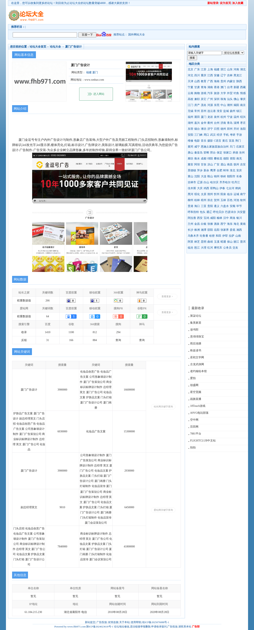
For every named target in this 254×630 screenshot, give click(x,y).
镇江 (239, 111)
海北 (236, 223)
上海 (210, 69)
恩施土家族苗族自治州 (215, 146)
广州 (210, 99)
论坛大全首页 (38, 46)
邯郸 (206, 152)
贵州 (223, 81)
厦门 (203, 116)
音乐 (203, 140)
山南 (238, 235)
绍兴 (243, 116)
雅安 (190, 164)
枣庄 (243, 122)
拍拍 (193, 447)
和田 (218, 235)
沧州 (242, 152)
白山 (206, 182)
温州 (236, 116)
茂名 (203, 105)
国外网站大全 (136, 34)
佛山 (236, 99)
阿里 (190, 241)
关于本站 (124, 622)
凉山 (210, 164)
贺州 (216, 200)
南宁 (243, 194)
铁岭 (223, 176)
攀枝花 (218, 158)
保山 (230, 241)
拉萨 (231, 235)
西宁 (223, 223)
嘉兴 (197, 122)
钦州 (243, 200)
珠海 (223, 99)
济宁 (210, 128)
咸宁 (197, 146)
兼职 (197, 99)
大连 (203, 176)
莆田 (197, 116)
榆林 (219, 217)
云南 (190, 93)
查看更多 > (167, 296)
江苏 (203, 69)
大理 (203, 247)
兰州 (190, 223)
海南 (216, 81)
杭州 (223, 116)
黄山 (190, 176)
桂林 (197, 200)
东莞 (216, 105)
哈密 (212, 235)
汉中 (226, 217)
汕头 (230, 99)
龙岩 (210, 116)
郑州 (230, 128)
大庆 (200, 188)
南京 (243, 105)
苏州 (203, 111)
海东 (230, 223)
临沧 (190, 247)
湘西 (239, 229)
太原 (203, 194)
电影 (197, 140)
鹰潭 (213, 170)
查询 (118, 340)
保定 (219, 152)
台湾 (230, 87)
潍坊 (203, 128)
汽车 (210, 93)
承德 (235, 152)
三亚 (203, 206)
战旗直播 (195, 398)
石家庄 (240, 146)
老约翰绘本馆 (198, 371)
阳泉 (223, 194)
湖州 (190, 122)
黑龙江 (238, 75)
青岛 (230, 122)
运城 (236, 194)
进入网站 (98, 93)
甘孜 (203, 164)
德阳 (226, 158)
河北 (190, 75)
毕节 (239, 206)
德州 (223, 128)
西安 (200, 217)
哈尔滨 (214, 182)
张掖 (210, 223)
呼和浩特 (193, 212)
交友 (235, 247)
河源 (210, 105)
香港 (216, 87)
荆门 (238, 140)
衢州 (210, 122)
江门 (190, 105)
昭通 (223, 241)
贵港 (190, 206)
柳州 (190, 200)
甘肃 (197, 87)
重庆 (203, 75)
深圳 (216, 99)
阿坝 (197, 164)
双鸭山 (214, 188)
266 (47, 300)
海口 (197, 206)
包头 (202, 212)
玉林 (223, 200)
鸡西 (206, 188)
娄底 (232, 229)
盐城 (226, 111)
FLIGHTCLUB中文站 (203, 440)
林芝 (197, 241)
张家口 (227, 152)
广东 (197, 69)
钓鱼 (236, 93)
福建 (216, 69)
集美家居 (195, 322)
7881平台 (195, 433)
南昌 (230, 164)
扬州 (232, 111)
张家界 (224, 229)
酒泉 (216, 223)
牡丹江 (236, 182)
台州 (216, 122)
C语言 (217, 140)
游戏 (203, 93)
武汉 (213, 134)
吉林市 (192, 182)
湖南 (210, 87)
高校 (190, 99)
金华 (203, 122)
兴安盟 (241, 212)
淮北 (232, 170)
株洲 (197, 229)
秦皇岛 (198, 152)
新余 (206, 170)
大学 (223, 93)
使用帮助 (136, 622)
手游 (239, 134)
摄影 (210, 140)
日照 (216, 128)
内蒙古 (231, 81)
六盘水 (224, 206)
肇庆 (243, 99)
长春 (239, 176)
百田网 (194, 426)
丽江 (236, 241)
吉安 (243, 164)
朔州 (210, 194)
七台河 (230, 188)
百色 (230, 200)
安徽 (216, 75)
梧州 (203, 200)
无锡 (190, 111)
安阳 (190, 134)
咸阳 (213, 217)
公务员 (227, 247)
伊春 (222, 188)
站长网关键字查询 (163, 406)
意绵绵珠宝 (197, 336)
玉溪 (216, 241)
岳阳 (216, 229)
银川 (239, 217)
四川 (197, 75)
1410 (47, 332)
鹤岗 (238, 188)
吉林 (230, 75)
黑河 (190, 194)
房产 (197, 105)
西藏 (243, 87)
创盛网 (194, 385)
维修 (190, 140)
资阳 (232, 158)
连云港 (211, 111)
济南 (223, 122)
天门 (232, 146)
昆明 (203, 241)
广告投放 (101, 622)
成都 (203, 158)
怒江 (197, 247)
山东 (230, 69)
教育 (203, 81)
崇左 (210, 200)
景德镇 (192, 170)
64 (47, 316)
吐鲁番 (204, 235)
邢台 (213, 152)
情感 (243, 93)
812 (95, 332)
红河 (210, 247)
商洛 (232, 217)
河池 (236, 200)
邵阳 (210, 229)
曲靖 (210, 241)
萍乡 (200, 170)
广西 (210, 81)
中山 (223, 105)
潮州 (230, 105)
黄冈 (190, 146)
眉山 (223, 164)
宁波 (230, 116)
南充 (239, 158)
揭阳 (236, 105)
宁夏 (190, 87)
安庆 (239, 170)
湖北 (243, 69)
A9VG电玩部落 (199, 412)
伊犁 (225, 235)
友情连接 (113, 622)
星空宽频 (195, 392)
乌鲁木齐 (193, 235)
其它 (203, 99)
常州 (197, 111)
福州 (190, 116)
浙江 (223, 69)
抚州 (236, 164)
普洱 (243, 241)
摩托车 (218, 247)
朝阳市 (231, 176)
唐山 (190, 152)
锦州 (216, 176)
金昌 (197, 223)
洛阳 (243, 128)
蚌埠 (226, 170)
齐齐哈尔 (225, 182)
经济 (219, 134)
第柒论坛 (195, 315)
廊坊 (190, 158)
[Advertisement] (150, 15)
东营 (190, 128)
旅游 (216, 93)
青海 (203, 87)
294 (118, 332)
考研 (232, 134)
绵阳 (210, 158)
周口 (206, 134)
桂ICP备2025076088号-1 (155, 622)
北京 (190, 69)
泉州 (216, 116)
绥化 (197, 194)
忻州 (216, 194)
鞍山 (210, 176)
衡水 (197, 158)
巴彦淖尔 (230, 212)
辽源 (200, 182)
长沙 (190, 229)
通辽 (209, 212)
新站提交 (90, 622)
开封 (236, 128)
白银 (203, 223)
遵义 (216, 206)
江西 (210, 75)
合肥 (219, 170)
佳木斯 (192, 188)
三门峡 (198, 134)
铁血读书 (195, 350)
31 (47, 340)
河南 (236, 69)
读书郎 (194, 329)
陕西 (239, 81)
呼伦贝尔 (218, 212)
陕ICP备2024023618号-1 (99, 626)
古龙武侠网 (197, 364)
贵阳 (210, 206)
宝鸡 (206, 217)
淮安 (219, 111)
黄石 (225, 140)
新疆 (236, 87)
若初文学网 (197, 357)
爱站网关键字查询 (163, 510)
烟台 (197, 128)
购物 (197, 93)
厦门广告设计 (73, 46)
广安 (216, 164)
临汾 (230, 194)
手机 (226, 134)
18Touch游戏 (197, 405)
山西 (197, 81)
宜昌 (231, 140)
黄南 (243, 223)
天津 (190, 81)
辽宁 (223, 75)
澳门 (223, 87)
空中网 (194, 419)
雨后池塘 (195, 343)
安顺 (232, 206)
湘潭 (203, 229)
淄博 (236, 122)
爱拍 (193, 378)
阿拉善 (192, 217)
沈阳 (197, 176)
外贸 (230, 93)
